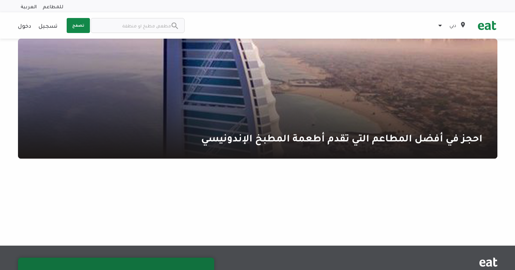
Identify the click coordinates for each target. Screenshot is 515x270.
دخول (24, 25)
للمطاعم (53, 6)
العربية (29, 6)
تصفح (78, 25)
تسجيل (48, 25)
